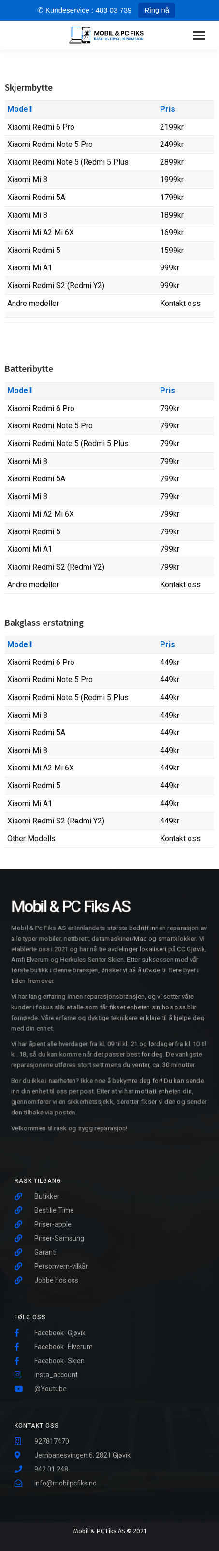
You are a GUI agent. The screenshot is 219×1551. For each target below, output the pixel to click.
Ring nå (156, 10)
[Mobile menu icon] (199, 35)
